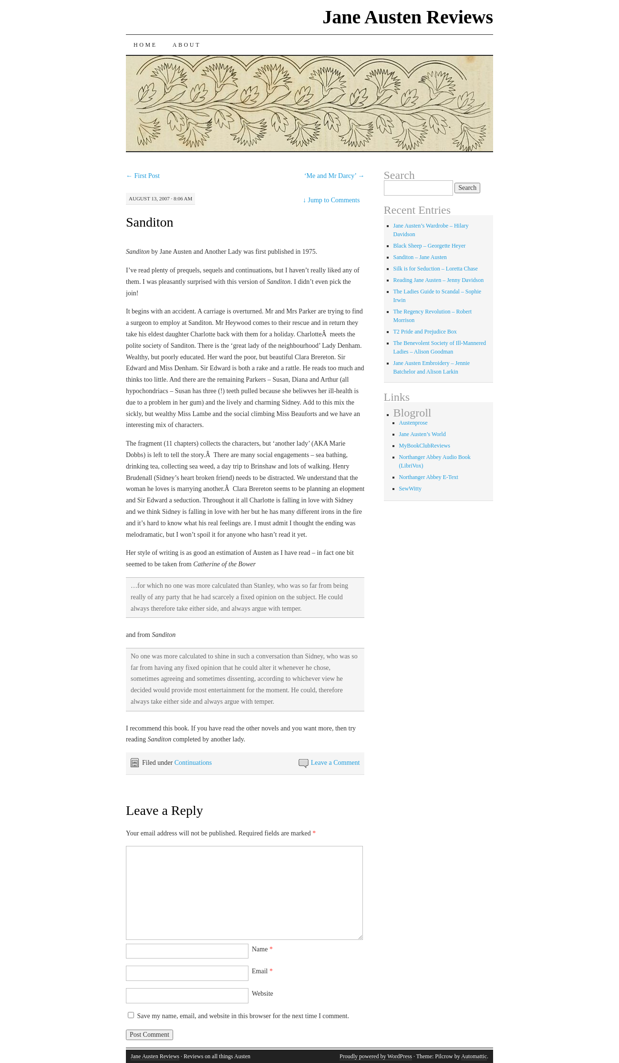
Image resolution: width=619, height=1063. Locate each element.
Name (262, 949)
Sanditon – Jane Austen (420, 257)
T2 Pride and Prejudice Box (425, 331)
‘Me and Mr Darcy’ (334, 175)
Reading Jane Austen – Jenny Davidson (438, 280)
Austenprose (413, 422)
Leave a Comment (335, 762)
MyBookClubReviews (424, 445)
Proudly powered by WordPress (376, 1056)
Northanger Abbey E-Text (428, 477)
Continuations (193, 762)
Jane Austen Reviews (407, 17)
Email (262, 971)
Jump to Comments (331, 200)
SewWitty (410, 488)
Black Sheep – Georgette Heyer (429, 245)
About (187, 45)
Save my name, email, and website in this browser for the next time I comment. (243, 1016)
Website (262, 993)
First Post (143, 175)
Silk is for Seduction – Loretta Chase (435, 268)
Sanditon (150, 222)
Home (145, 45)
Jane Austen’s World (422, 434)
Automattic (474, 1056)
